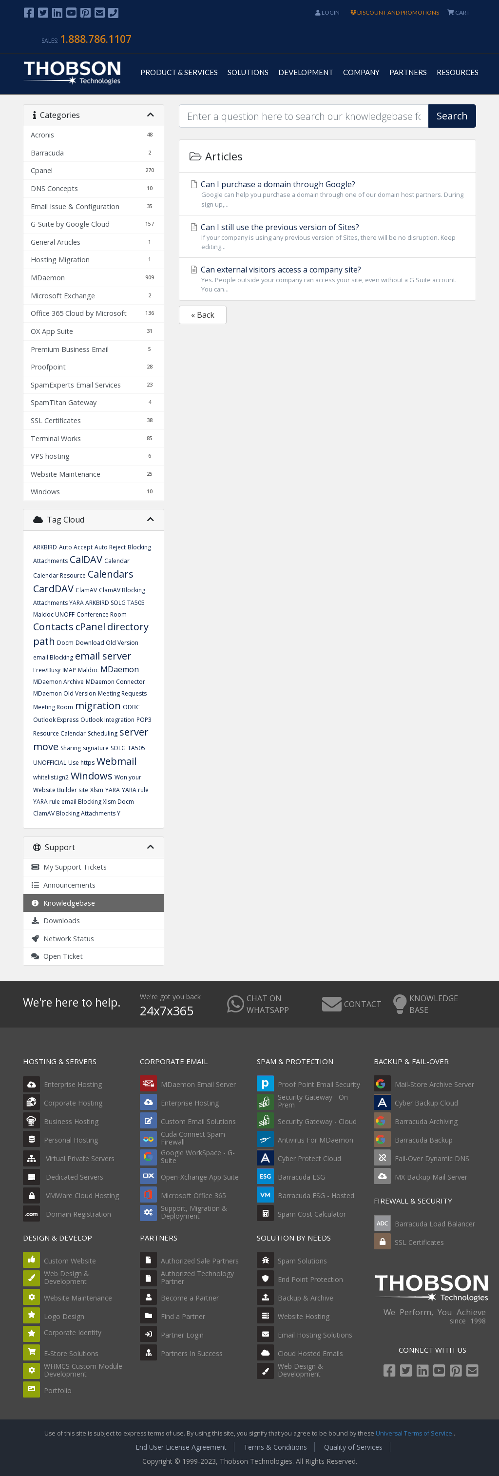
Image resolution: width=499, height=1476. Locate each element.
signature (96, 748)
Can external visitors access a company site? (327, 279)
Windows (92, 775)
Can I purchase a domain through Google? (327, 194)
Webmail (116, 761)
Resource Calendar (59, 733)
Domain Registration (67, 1214)
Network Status (62, 938)
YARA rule (135, 790)
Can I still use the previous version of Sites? (327, 237)
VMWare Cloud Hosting (71, 1195)
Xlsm (96, 790)
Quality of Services (353, 1447)
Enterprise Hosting (62, 1084)
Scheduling (102, 733)
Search (452, 115)
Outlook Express (55, 720)
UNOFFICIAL (49, 762)
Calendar (117, 561)
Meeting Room (53, 707)
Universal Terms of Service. (415, 1433)
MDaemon (119, 669)
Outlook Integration (107, 720)
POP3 (144, 720)
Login (327, 12)
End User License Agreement (181, 1447)
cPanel (90, 626)
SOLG (118, 748)
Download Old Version (107, 643)
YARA (112, 790)
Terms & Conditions (275, 1447)
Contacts (53, 626)
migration (98, 705)
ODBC (131, 707)
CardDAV (53, 588)
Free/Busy (46, 670)
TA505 (136, 748)
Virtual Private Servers (69, 1158)
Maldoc (88, 670)
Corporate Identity (72, 1332)
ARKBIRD (45, 547)
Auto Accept (76, 547)
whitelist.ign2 (51, 777)
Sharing (70, 748)
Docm (65, 643)
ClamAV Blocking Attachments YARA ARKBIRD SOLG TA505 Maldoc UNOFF (89, 602)
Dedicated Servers (63, 1177)
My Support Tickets (69, 867)
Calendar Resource (59, 575)
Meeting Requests (122, 693)
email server (103, 655)
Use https (81, 762)
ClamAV (86, 590)
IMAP (69, 670)
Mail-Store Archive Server (434, 1084)
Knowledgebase (63, 903)
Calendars (111, 574)
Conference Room (102, 614)
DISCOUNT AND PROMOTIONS (394, 12)
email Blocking (53, 657)
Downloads (55, 920)
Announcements (63, 885)
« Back (202, 315)
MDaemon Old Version (64, 693)
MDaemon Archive (58, 682)
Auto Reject (110, 547)
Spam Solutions (302, 1260)
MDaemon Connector (115, 682)
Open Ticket (57, 956)
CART (458, 12)
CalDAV (86, 559)
